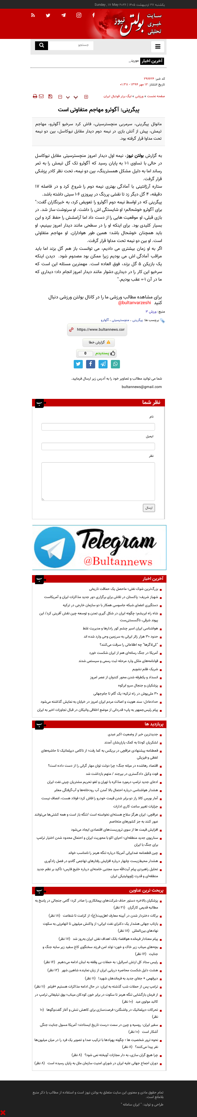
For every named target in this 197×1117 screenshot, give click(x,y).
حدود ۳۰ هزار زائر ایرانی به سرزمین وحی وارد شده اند (121, 636)
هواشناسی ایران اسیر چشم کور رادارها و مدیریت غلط (120, 628)
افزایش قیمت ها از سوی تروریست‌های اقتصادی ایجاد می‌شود (114, 829)
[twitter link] (78, 364)
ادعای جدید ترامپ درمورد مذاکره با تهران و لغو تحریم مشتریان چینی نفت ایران (102, 782)
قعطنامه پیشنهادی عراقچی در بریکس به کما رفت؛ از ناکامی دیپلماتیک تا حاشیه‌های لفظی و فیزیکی (99, 754)
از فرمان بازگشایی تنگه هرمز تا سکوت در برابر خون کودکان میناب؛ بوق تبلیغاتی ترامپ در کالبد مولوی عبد (96, 998)
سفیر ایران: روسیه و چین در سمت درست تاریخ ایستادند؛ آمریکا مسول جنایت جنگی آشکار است (99, 1028)
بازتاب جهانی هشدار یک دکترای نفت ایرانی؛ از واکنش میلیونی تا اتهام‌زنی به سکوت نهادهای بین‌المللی (100, 927)
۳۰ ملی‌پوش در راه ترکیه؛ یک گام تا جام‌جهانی (125, 693)
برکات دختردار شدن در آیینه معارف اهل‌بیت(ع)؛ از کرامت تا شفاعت (103, 915)
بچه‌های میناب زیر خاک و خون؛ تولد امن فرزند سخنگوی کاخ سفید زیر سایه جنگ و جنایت (100, 950)
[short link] (100, 330)
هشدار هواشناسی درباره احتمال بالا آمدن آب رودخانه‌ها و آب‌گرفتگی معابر (106, 790)
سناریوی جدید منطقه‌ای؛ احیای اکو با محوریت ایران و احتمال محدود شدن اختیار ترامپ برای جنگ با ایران (97, 841)
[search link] (41, 45)
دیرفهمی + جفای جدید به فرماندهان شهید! (121, 978)
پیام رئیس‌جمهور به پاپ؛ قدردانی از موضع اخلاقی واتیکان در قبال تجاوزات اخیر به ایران (97, 710)
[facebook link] (90, 364)
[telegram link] (103, 364)
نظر (151, 456)
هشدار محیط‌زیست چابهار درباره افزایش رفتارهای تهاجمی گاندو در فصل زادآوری (101, 861)
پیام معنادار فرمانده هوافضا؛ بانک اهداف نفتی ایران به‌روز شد (108, 939)
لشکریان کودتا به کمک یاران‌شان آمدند (131, 742)
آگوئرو (105, 320)
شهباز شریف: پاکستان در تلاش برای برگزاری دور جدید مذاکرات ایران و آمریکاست (101, 597)
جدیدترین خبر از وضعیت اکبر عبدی (133, 734)
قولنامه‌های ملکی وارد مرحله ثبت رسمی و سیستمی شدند (118, 661)
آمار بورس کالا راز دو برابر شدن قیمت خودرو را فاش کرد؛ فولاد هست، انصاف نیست (99, 798)
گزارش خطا (99, 342)
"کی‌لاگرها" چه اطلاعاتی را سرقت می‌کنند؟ (129, 645)
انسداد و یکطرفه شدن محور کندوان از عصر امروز (124, 677)
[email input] (98, 446)
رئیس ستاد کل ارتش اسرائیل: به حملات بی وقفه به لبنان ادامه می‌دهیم (101, 962)
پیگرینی (137, 320)
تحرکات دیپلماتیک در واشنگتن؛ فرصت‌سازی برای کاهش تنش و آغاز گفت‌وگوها (99, 1013)
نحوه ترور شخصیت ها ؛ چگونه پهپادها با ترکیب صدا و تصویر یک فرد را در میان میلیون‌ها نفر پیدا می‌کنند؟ (96, 1043)
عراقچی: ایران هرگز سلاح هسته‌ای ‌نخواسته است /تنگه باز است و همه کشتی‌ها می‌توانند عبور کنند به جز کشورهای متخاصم (96, 818)
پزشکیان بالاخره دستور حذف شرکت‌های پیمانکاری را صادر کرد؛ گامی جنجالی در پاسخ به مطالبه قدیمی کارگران (96, 904)
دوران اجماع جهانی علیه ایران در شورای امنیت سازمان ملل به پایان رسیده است (96, 1063)
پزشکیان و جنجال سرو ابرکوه (138, 685)
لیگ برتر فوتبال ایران (117, 96)
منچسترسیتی (120, 320)
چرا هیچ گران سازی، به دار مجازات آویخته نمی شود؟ (115, 1055)
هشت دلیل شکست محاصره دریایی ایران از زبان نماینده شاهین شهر (102, 970)
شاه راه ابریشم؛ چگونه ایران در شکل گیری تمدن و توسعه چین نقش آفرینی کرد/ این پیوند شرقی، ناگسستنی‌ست (98, 617)
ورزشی (139, 96)
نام (151, 416)
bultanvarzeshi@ (134, 303)
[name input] (98, 427)
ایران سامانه (131, 1104)
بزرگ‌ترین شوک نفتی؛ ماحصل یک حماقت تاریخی (123, 589)
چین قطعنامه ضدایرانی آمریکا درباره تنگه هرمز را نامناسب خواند (113, 853)
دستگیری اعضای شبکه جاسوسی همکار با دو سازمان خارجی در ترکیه (110, 605)
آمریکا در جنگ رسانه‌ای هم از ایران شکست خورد (123, 653)
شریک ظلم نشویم (145, 669)
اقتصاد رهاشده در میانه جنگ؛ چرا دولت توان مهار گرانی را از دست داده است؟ (103, 766)
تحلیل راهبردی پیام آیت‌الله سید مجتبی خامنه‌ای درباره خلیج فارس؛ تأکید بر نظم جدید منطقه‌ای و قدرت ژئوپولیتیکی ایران (97, 873)
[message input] (98, 481)
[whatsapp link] (115, 364)
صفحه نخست (156, 96)
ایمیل (149, 436)
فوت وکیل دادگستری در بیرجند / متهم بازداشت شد (122, 774)
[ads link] (99, 547)
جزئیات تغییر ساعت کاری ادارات (135, 806)
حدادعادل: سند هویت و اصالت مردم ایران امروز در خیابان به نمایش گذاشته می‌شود (99, 702)
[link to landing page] (136, 24)
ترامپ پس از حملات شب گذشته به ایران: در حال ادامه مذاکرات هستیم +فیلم (96, 986)
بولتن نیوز (135, 155)
